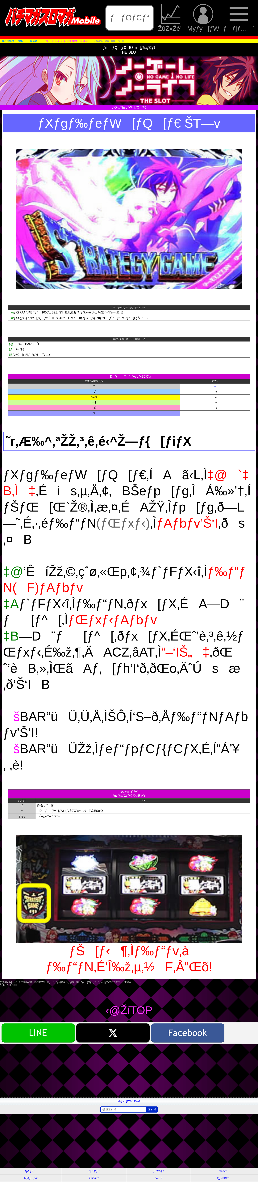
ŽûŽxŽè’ (170, 18)
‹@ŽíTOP (129, 1010)
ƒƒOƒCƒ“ (129, 17)
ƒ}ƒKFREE (223, 1178)
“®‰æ (223, 1171)
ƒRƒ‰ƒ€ (158, 1171)
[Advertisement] (114, 1070)
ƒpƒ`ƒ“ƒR (94, 1171)
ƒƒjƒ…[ (238, 18)
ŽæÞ (158, 1178)
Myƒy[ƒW (203, 18)
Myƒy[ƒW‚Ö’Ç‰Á (129, 1101)
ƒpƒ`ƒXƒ (31, 1171)
